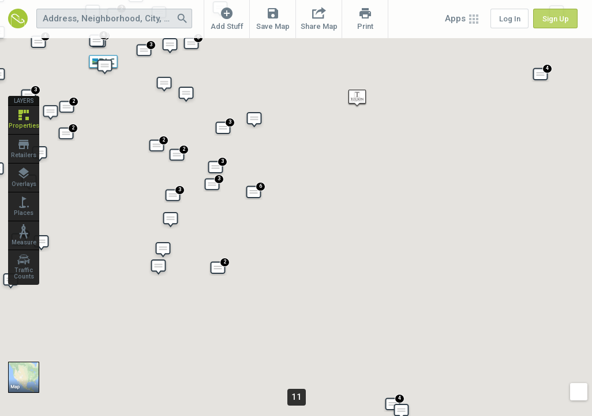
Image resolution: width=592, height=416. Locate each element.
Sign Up (555, 18)
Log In (509, 18)
